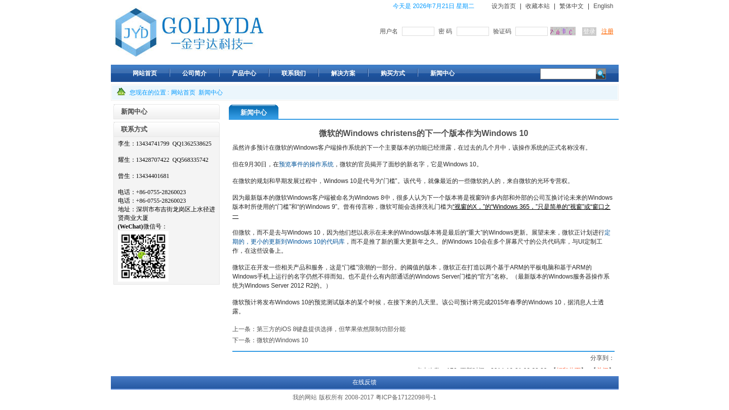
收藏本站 (537, 6)
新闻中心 (210, 92)
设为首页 (504, 6)
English (603, 6)
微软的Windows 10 (282, 340)
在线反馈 (364, 382)
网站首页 (183, 92)
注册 (607, 31)
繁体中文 (571, 6)
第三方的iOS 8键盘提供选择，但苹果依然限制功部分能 (331, 329)
